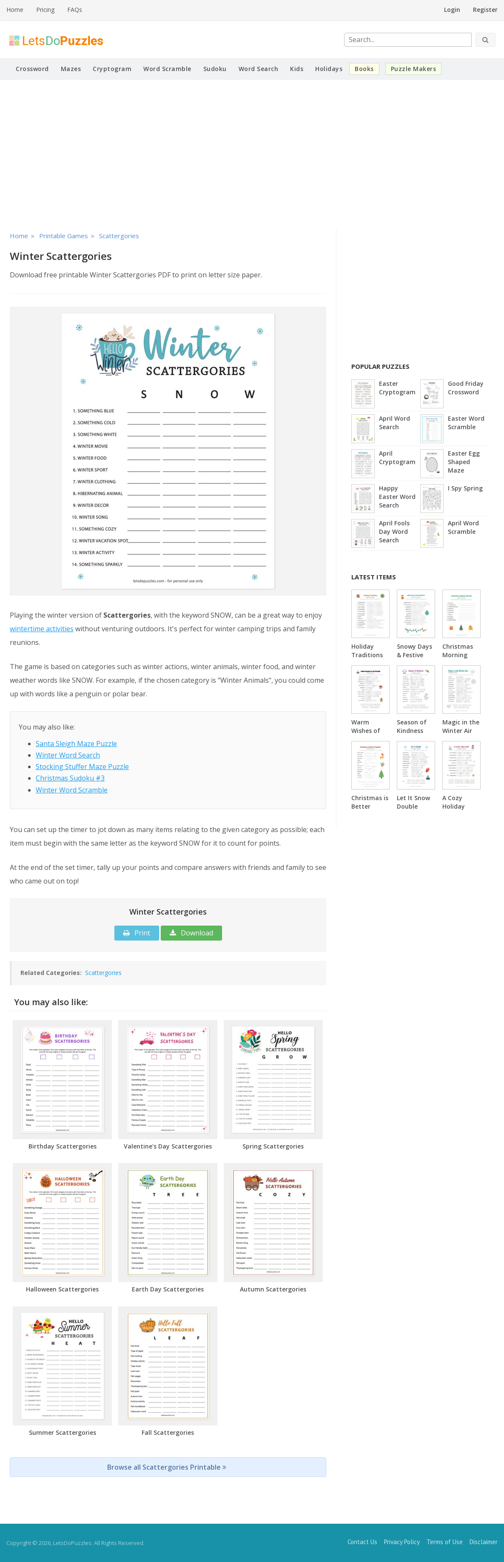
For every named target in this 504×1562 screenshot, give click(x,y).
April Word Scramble (463, 527)
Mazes (71, 69)
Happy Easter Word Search (397, 496)
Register (485, 10)
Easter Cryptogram (397, 387)
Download (191, 933)
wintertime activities (42, 628)
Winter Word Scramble (72, 790)
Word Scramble (167, 69)
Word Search (259, 69)
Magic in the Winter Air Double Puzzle (460, 735)
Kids (296, 69)
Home (14, 10)
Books (364, 69)
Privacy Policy (402, 1542)
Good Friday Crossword (466, 387)
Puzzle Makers (413, 69)
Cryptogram (112, 69)
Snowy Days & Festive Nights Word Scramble (415, 659)
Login (452, 10)
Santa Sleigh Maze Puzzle (76, 743)
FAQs (74, 10)
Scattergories (103, 973)
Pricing (45, 10)
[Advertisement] (252, 154)
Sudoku (215, 69)
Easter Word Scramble (466, 422)
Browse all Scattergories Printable (166, 1467)
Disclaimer (484, 1542)
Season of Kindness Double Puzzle (412, 735)
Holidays (328, 69)
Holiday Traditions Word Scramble (367, 659)
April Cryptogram (397, 457)
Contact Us (362, 1542)
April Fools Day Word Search (394, 531)
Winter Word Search (68, 755)
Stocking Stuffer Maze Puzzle (82, 766)
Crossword (32, 69)
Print (136, 933)
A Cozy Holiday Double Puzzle (453, 810)
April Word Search (394, 422)
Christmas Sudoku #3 (70, 778)
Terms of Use (445, 1542)
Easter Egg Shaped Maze (464, 461)
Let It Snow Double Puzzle (413, 806)
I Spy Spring (465, 488)
